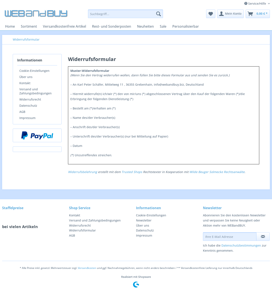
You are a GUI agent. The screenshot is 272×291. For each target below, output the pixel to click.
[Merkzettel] (210, 14)
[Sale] (163, 26)
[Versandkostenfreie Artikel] (64, 26)
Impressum (27, 118)
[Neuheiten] (145, 26)
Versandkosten (87, 268)
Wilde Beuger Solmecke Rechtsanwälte (217, 172)
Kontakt (24, 83)
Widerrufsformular (82, 230)
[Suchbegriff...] (125, 14)
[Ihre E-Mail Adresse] (229, 236)
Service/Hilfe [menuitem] (255, 3)
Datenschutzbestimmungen (241, 245)
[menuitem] (125, 16)
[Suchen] (158, 14)
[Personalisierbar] (185, 26)
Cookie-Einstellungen (34, 71)
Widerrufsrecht (30, 99)
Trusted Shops (132, 172)
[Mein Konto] (230, 14)
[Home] (10, 26)
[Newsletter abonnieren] (263, 236)
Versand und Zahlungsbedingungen (35, 91)
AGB (22, 112)
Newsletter (144, 220)
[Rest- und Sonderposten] (111, 26)
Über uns (26, 77)
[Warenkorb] (258, 14)
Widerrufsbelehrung (82, 172)
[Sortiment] (29, 26)
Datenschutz (28, 106)
